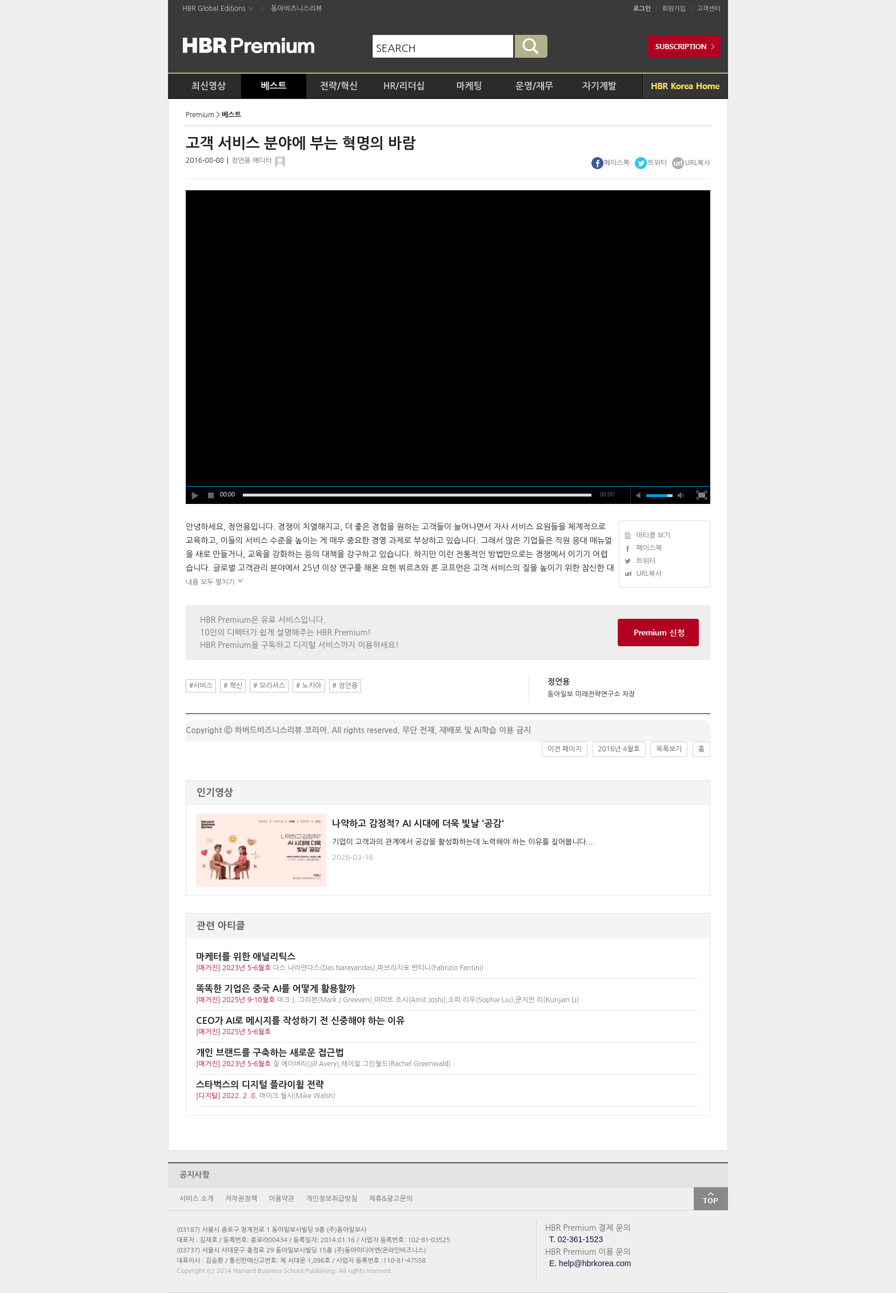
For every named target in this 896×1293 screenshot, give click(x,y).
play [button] (194, 495)
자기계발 (599, 86)
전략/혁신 (339, 86)
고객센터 (709, 9)
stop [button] (211, 495)
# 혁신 (232, 685)
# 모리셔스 (269, 685)
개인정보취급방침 (331, 1198)
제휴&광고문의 (391, 1198)
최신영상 (208, 86)
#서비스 (201, 685)
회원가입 (674, 9)
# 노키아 (308, 685)
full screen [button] (701, 495)
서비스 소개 (196, 1198)
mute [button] (638, 495)
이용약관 (281, 1198)
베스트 (273, 86)
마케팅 (469, 86)
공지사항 (194, 1175)
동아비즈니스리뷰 (296, 8)
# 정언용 (345, 685)
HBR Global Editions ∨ (218, 8)
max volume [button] (681, 495)
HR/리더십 (404, 86)
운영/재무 (534, 86)
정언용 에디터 (251, 160)
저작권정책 (241, 1198)
